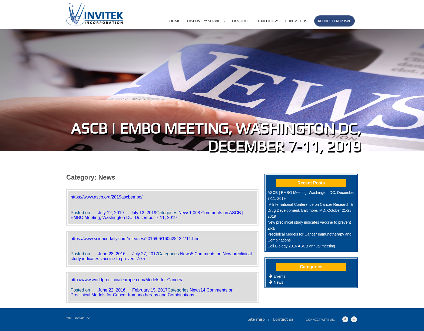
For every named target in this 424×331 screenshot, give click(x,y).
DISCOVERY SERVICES (206, 21)
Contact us (296, 21)
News (183, 212)
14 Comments (152, 292)
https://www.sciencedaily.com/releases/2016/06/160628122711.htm (135, 238)
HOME (174, 21)
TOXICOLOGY (267, 21)
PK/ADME (240, 21)
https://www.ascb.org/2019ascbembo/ (107, 197)
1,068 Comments (157, 215)
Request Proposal (334, 21)
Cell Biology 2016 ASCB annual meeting (301, 246)
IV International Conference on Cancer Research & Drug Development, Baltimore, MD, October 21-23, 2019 (310, 210)
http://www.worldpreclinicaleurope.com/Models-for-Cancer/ (127, 279)
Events (279, 276)
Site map (256, 319)
